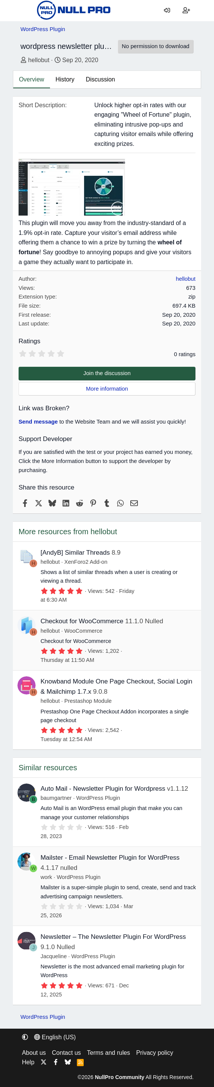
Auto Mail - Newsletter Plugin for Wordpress (103, 788)
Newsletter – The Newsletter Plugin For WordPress (113, 936)
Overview (31, 79)
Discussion (100, 79)
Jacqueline (54, 956)
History (65, 79)
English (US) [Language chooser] (55, 1037)
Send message (38, 422)
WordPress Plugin (98, 798)
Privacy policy (154, 1052)
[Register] (186, 10)
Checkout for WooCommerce (82, 621)
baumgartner (56, 798)
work (46, 877)
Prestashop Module (88, 701)
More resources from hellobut (68, 531)
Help (28, 1062)
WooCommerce (83, 631)
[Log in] (167, 10)
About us (34, 1052)
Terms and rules (108, 1052)
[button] (25, 1037)
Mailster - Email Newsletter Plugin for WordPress (110, 857)
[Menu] (26, 10)
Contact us (66, 1052)
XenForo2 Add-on (86, 562)
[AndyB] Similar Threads (75, 552)
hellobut (38, 60)
